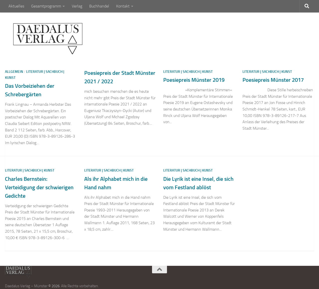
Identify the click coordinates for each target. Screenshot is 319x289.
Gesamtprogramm (46, 6)
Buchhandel (99, 6)
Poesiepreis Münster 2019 (194, 80)
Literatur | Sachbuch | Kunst (188, 72)
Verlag (77, 6)
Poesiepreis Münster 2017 (273, 80)
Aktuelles (16, 6)
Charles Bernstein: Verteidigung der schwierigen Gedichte (39, 187)
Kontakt (123, 6)
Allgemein (14, 72)
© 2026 (54, 286)
